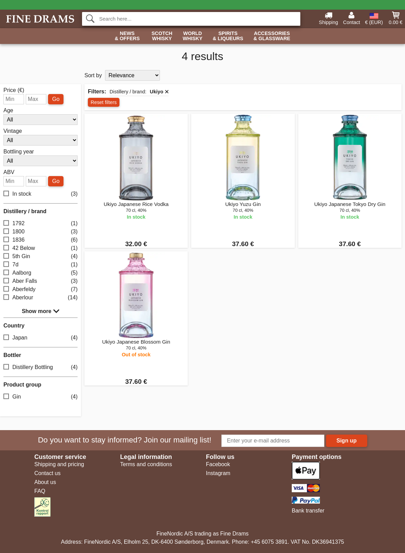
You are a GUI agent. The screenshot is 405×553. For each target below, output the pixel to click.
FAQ (39, 491)
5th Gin (40, 256)
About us (45, 482)
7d (40, 264)
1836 (40, 240)
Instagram (218, 473)
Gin (40, 396)
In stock (40, 194)
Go (55, 99)
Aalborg (40, 272)
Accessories (272, 36)
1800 (40, 231)
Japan (40, 337)
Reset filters (104, 102)
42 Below (40, 248)
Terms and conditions (146, 464)
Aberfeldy (40, 289)
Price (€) (13, 90)
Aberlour (40, 297)
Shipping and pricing (59, 464)
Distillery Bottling (40, 367)
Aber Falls (40, 281)
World (192, 36)
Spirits (228, 36)
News (127, 36)
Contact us (47, 473)
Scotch (161, 36)
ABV (8, 172)
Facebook (218, 464)
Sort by (93, 75)
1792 (40, 223)
